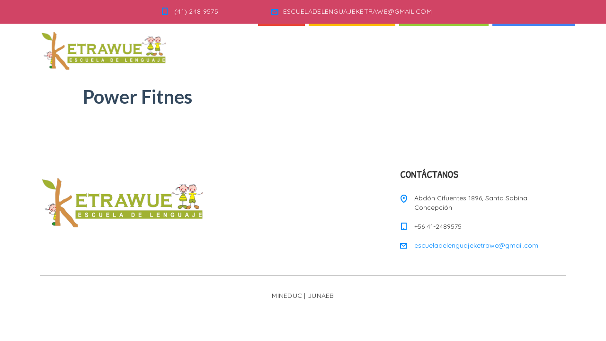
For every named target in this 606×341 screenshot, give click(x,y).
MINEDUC (287, 295)
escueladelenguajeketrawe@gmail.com (476, 245)
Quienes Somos (352, 47)
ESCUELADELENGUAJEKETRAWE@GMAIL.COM (357, 11)
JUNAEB (321, 295)
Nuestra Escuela (443, 47)
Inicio (281, 47)
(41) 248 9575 (196, 11)
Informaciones (534, 47)
